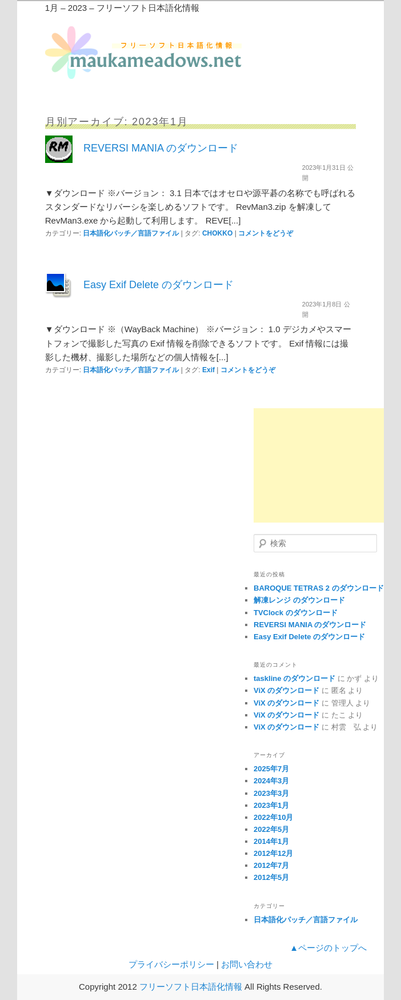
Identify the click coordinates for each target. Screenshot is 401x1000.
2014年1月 (271, 841)
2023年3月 (271, 793)
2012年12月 (273, 853)
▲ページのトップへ (328, 948)
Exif (208, 370)
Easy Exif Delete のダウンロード (158, 284)
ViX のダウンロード (286, 690)
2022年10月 (273, 817)
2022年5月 (271, 829)
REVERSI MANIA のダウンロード (160, 148)
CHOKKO (217, 233)
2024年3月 (271, 780)
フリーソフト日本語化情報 (190, 986)
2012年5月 (271, 877)
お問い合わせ (246, 964)
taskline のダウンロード (294, 678)
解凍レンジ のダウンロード (299, 600)
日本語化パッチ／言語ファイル (131, 233)
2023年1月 (271, 805)
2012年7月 (271, 865)
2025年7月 (271, 768)
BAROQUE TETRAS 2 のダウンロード (319, 588)
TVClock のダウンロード (296, 612)
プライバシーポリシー (171, 964)
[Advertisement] (319, 465)
